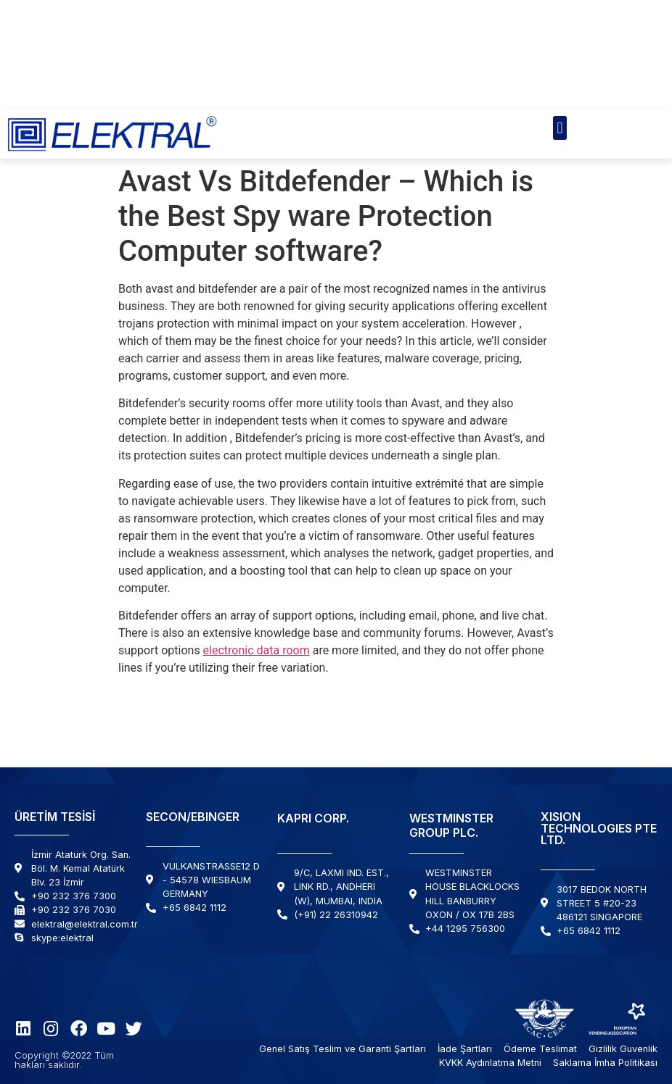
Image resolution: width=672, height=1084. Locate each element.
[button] (560, 128)
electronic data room (256, 650)
